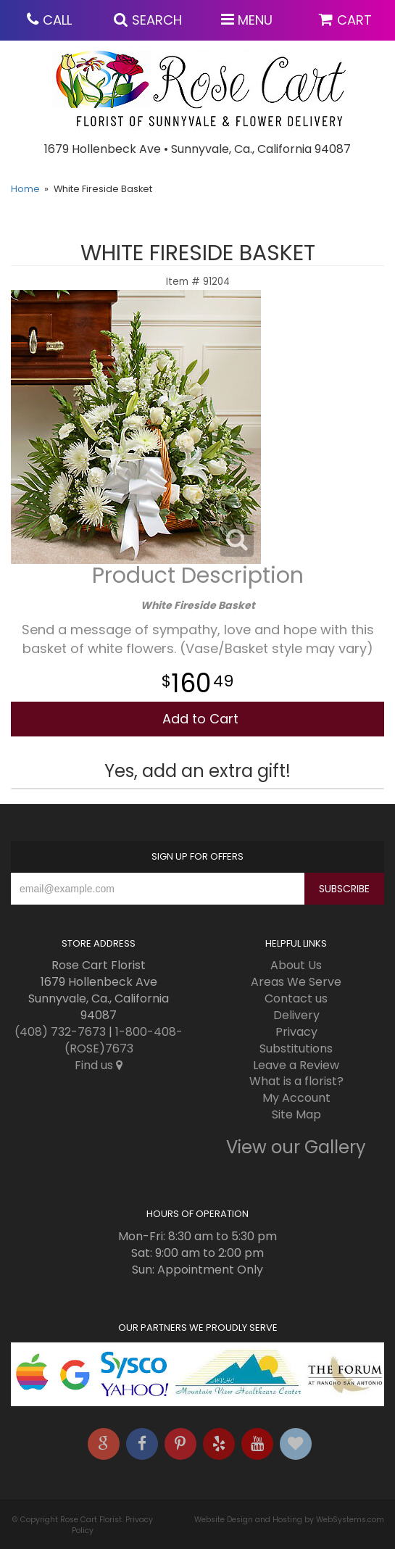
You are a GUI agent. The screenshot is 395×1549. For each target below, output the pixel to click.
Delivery (296, 1015)
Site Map (296, 1114)
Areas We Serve (296, 981)
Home (25, 189)
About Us (296, 965)
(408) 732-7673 (60, 1031)
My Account (296, 1097)
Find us (98, 1065)
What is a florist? (296, 1081)
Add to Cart (200, 719)
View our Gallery (296, 1147)
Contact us (296, 998)
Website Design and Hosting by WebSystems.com (289, 1519)
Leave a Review (296, 1065)
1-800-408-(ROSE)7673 (124, 1040)
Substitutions (296, 1048)
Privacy (296, 1031)
